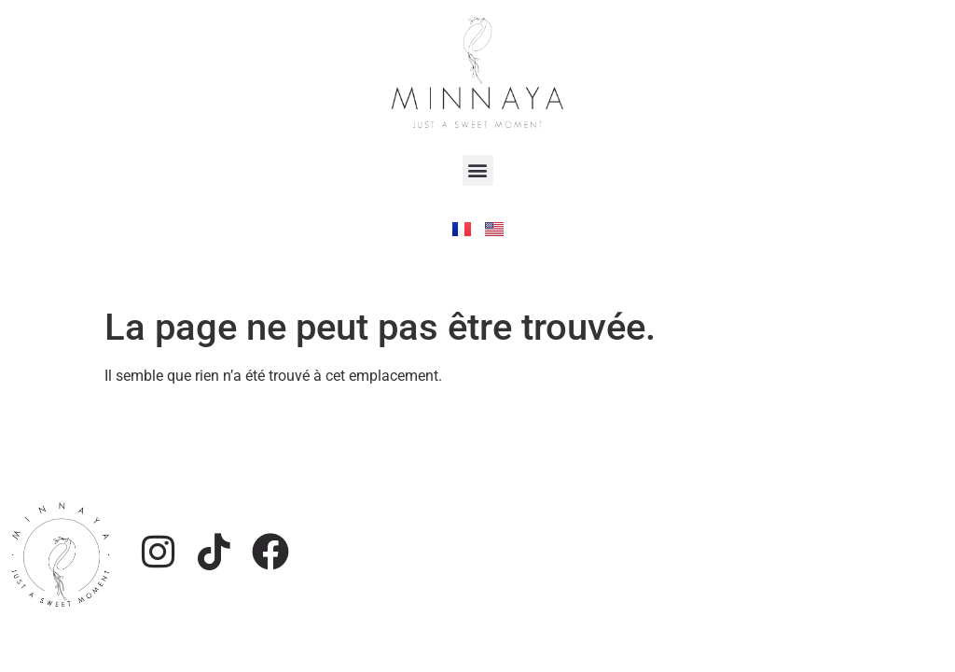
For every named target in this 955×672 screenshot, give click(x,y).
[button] (478, 170)
